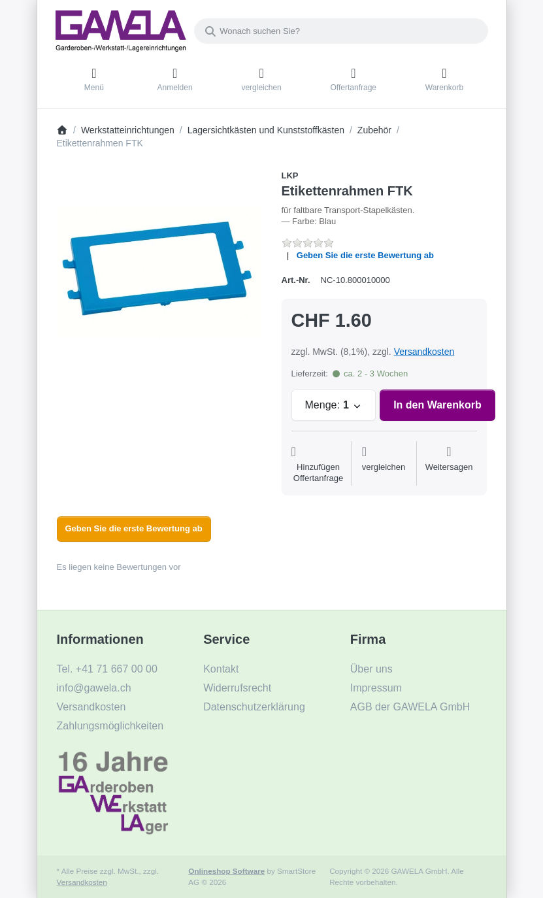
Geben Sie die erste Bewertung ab (365, 255)
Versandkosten (424, 351)
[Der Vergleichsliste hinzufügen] (384, 464)
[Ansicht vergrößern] (159, 272)
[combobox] (341, 31)
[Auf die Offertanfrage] (318, 464)
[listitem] (159, 272)
